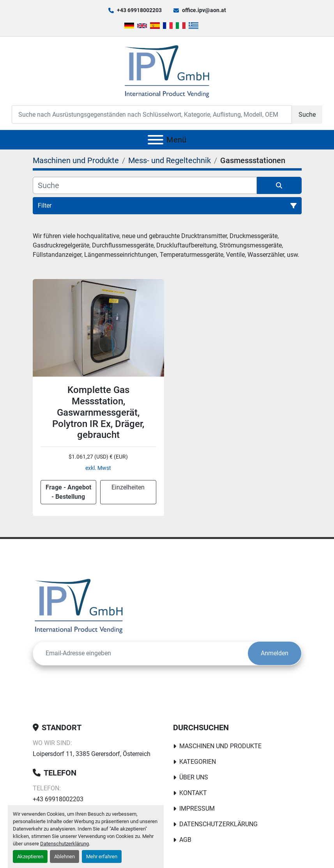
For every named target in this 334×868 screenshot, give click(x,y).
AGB (185, 839)
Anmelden (274, 653)
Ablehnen (64, 856)
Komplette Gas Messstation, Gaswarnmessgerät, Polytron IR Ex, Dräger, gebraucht (98, 412)
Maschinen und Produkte (220, 746)
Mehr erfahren (101, 856)
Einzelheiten (128, 487)
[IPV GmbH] (79, 605)
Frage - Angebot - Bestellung (68, 492)
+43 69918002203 (139, 10)
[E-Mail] (140, 653)
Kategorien (197, 761)
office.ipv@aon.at (204, 10)
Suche (307, 114)
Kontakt (193, 793)
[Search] (152, 114)
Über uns (193, 777)
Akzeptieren (30, 856)
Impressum (197, 808)
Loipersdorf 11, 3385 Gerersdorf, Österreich (91, 754)
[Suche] (145, 185)
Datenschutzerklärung (64, 844)
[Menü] (155, 139)
